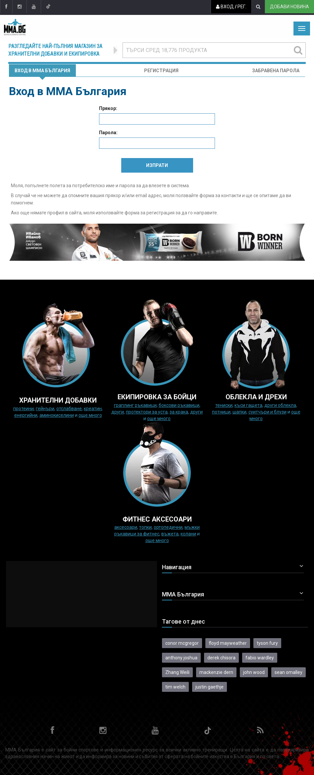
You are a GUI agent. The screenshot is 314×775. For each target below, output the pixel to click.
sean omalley (288, 672)
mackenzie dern (216, 672)
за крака (179, 412)
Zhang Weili (177, 672)
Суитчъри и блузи (267, 412)
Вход (225, 6)
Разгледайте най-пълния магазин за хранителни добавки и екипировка (55, 50)
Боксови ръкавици (179, 405)
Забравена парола (275, 70)
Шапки (239, 412)
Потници (221, 412)
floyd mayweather (228, 643)
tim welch (175, 687)
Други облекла (280, 405)
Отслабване (69, 408)
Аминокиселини (56, 415)
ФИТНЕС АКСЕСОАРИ (157, 519)
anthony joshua (181, 657)
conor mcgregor (182, 643)
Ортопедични (168, 527)
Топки (145, 527)
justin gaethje (209, 687)
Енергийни (25, 415)
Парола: (108, 132)
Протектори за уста (147, 412)
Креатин (93, 408)
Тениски (224, 405)
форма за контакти (220, 195)
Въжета (170, 533)
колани (188, 533)
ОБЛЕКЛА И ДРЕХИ (256, 397)
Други (117, 412)
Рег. (241, 6)
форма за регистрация (150, 212)
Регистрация (161, 70)
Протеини (23, 408)
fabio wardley (259, 657)
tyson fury (267, 643)
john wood (254, 672)
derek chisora (221, 657)
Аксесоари (125, 527)
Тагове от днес (183, 621)
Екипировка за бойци (157, 397)
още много (90, 415)
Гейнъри (45, 408)
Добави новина (289, 6)
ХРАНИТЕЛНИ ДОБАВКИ (58, 400)
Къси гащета (248, 405)
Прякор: (108, 108)
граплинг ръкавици (135, 405)
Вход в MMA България (42, 70)
